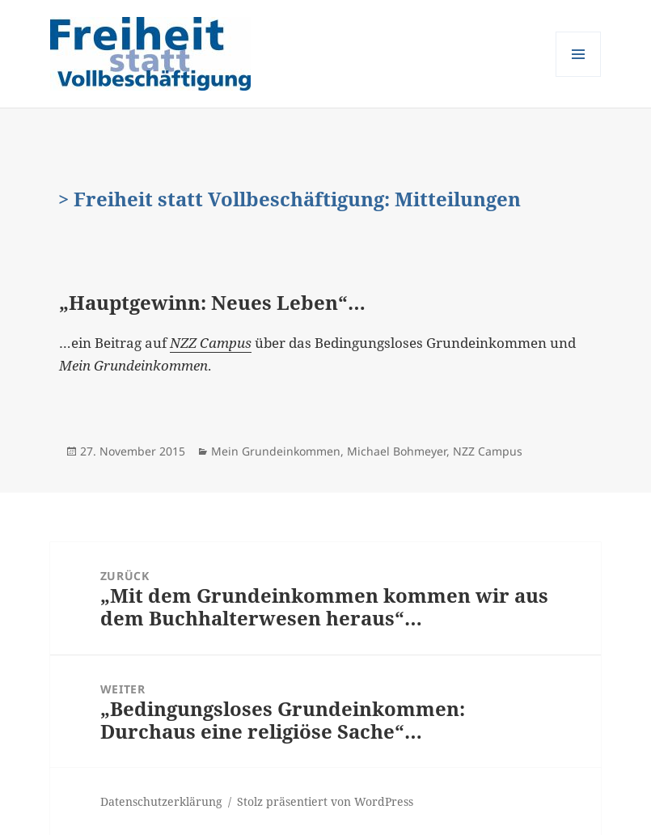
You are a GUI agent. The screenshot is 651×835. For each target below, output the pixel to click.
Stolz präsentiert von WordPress (325, 801)
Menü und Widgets (578, 76)
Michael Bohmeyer (396, 451)
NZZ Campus (487, 451)
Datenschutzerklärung (161, 801)
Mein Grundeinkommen (275, 451)
